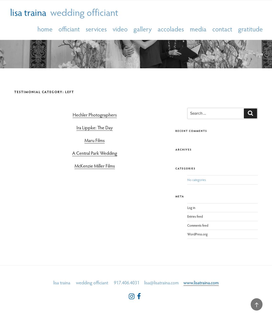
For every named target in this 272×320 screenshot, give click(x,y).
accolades (171, 29)
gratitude (250, 29)
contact (222, 29)
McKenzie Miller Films (95, 165)
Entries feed (195, 216)
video (120, 29)
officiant (69, 29)
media (198, 29)
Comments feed (197, 225)
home (45, 29)
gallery (143, 29)
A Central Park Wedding (94, 153)
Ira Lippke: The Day (94, 127)
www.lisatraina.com (201, 282)
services (96, 29)
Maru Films (95, 140)
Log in (191, 207)
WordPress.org (197, 234)
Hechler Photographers (95, 114)
